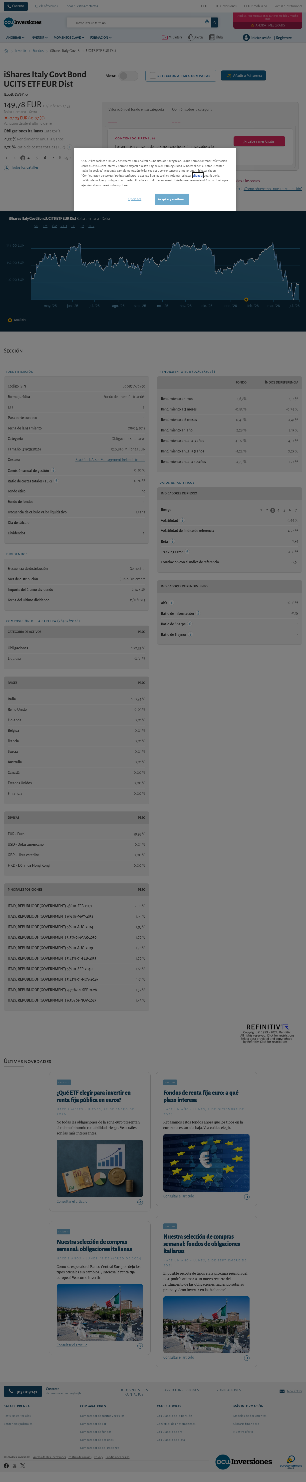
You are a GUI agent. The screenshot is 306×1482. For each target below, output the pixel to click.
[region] (155, 179)
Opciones (134, 198)
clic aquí (198, 175)
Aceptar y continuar (172, 199)
